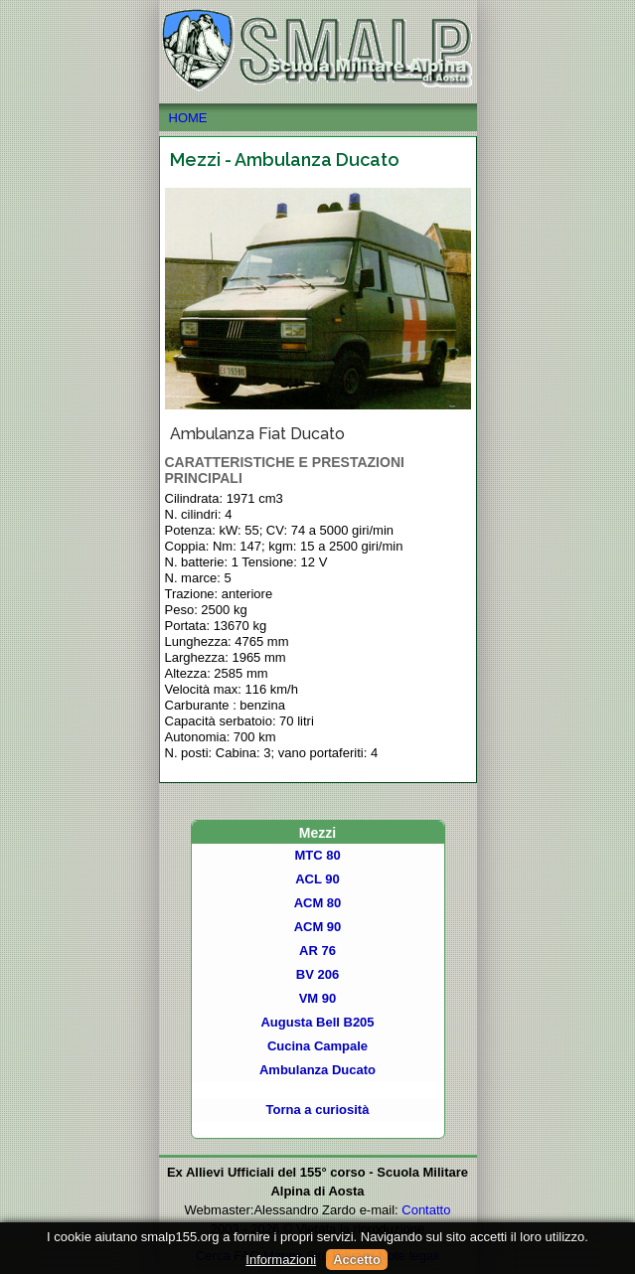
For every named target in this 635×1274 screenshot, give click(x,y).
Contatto (425, 1209)
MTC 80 (317, 855)
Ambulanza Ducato (317, 1069)
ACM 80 (318, 902)
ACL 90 (317, 879)
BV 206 (317, 974)
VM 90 (318, 998)
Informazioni (280, 1259)
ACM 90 (318, 926)
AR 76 (317, 950)
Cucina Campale (317, 1045)
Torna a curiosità (318, 1109)
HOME (317, 118)
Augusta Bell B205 (317, 1022)
